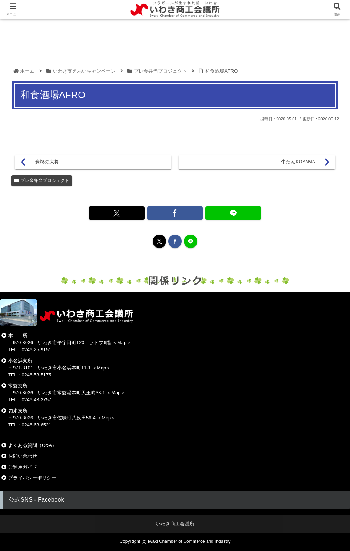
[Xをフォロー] (159, 241)
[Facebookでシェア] (175, 213)
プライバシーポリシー (32, 478)
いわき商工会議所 (175, 524)
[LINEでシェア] (226, 213)
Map (121, 342)
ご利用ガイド (22, 467)
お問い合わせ (22, 456)
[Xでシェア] (124, 213)
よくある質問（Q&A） (32, 445)
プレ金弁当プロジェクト (41, 180)
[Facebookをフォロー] (175, 241)
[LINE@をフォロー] (190, 241)
